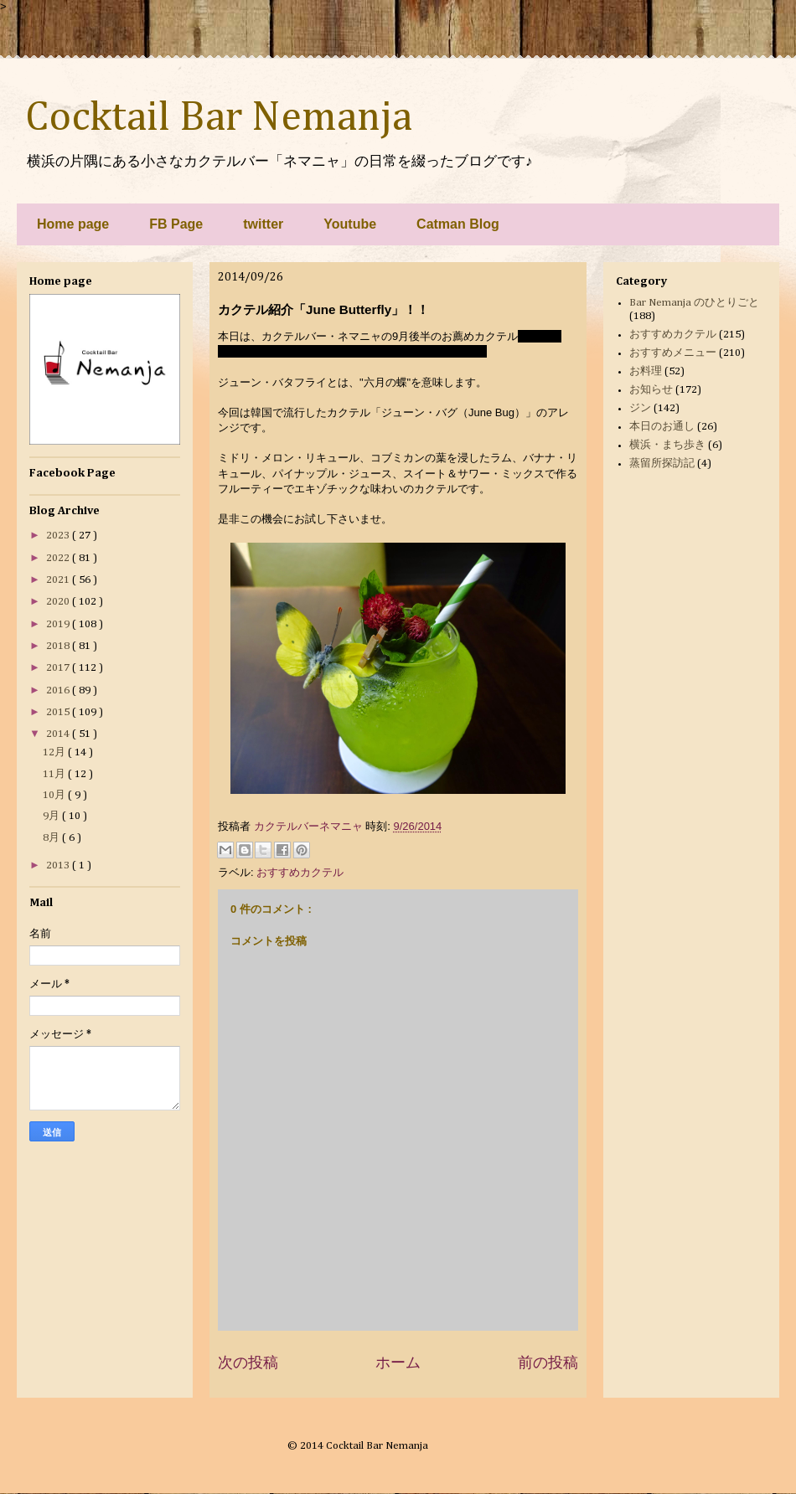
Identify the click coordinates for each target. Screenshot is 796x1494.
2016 (59, 690)
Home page (73, 224)
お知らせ (651, 389)
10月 (55, 795)
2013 (59, 865)
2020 (59, 601)
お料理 (645, 371)
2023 (59, 535)
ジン (640, 408)
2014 (59, 734)
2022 (59, 558)
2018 (59, 646)
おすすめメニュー (672, 353)
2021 (59, 579)
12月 (55, 752)
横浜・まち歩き (667, 445)
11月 (55, 774)
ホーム (398, 1362)
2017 (59, 667)
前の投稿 (548, 1362)
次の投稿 (248, 1362)
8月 (52, 837)
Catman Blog (457, 224)
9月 (52, 816)
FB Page (176, 224)
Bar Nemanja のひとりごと (694, 302)
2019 (59, 624)
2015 (59, 712)
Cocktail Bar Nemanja (218, 118)
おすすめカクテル (300, 872)
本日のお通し (662, 426)
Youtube (349, 224)
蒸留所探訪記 (662, 463)
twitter (263, 224)
